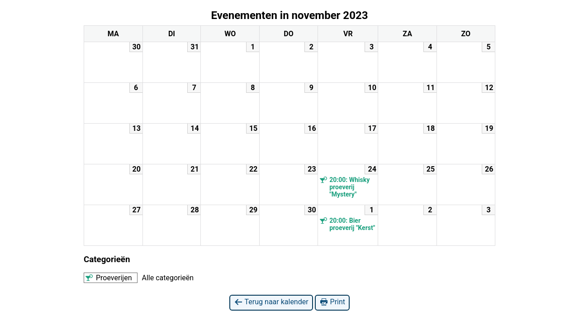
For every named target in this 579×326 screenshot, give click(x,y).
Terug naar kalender (271, 302)
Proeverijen (108, 277)
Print (332, 302)
